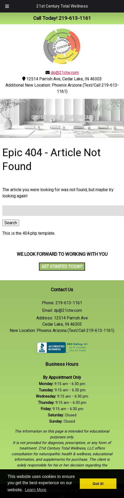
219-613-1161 (68, 302)
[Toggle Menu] (7, 6)
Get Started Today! (62, 266)
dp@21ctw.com (65, 72)
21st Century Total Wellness (62, 6)
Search (10, 222)
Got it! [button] (98, 484)
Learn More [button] (35, 490)
